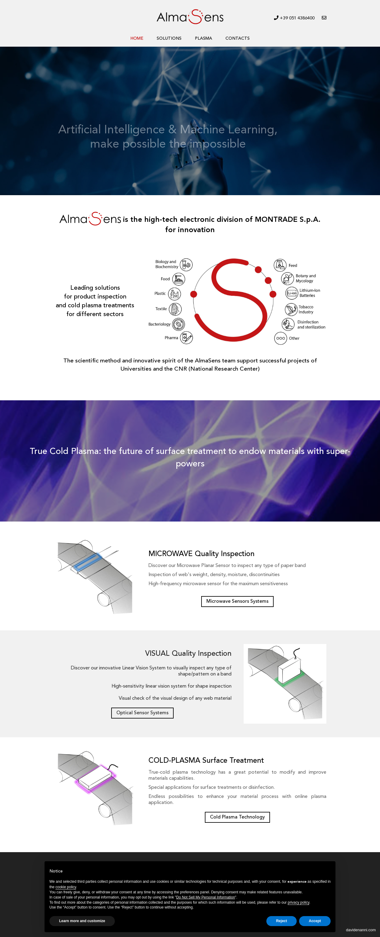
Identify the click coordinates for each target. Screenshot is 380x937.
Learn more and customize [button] (82, 921)
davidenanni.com (361, 930)
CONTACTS (237, 38)
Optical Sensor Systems (142, 713)
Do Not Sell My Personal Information (205, 897)
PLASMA (203, 38)
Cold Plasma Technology (237, 817)
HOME (136, 38)
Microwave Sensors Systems (237, 601)
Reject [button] (281, 921)
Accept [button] (315, 921)
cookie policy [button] (65, 887)
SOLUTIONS (169, 38)
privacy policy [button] (298, 902)
